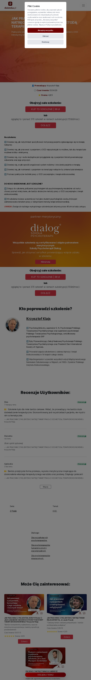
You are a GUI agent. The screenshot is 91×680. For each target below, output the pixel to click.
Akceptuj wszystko (45, 30)
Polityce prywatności (53, 25)
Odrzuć (46, 36)
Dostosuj (45, 42)
